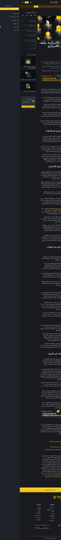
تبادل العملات (31, 507)
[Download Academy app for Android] (19, 528)
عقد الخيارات (52, 292)
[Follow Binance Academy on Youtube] (39, 525)
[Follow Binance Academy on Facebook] (46, 525)
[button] (3, 2)
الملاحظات (19, 519)
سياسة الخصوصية (19, 512)
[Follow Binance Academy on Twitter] (43, 525)
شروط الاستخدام (37, 476)
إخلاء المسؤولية (18, 515)
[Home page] (34, 2)
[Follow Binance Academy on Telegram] (41, 525)
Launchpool (31, 516)
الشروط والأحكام (19, 508)
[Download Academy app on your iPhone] (26, 528)
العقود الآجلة (54, 256)
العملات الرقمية (52, 91)
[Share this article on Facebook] (11, 15)
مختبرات (32, 513)
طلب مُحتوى (18, 517)
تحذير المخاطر (29, 476)
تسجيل (7, 2)
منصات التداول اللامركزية (48, 171)
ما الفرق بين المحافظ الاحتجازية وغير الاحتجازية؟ (42, 446)
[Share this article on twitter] (15, 15)
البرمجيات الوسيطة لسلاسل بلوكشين (33, 208)
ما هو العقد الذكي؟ (50, 444)
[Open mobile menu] (2, 2)
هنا (41, 467)
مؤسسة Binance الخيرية (31, 511)
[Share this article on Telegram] (7, 15)
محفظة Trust (31, 520)
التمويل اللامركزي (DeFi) (29, 139)
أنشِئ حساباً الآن (8, 106)
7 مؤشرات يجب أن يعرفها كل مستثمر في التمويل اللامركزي (40, 449)
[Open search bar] (11, 2)
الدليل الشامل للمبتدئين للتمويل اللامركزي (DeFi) (42, 441)
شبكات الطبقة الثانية (29, 183)
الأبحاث (33, 518)
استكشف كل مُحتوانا (30, 489)
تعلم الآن (16, 6)
